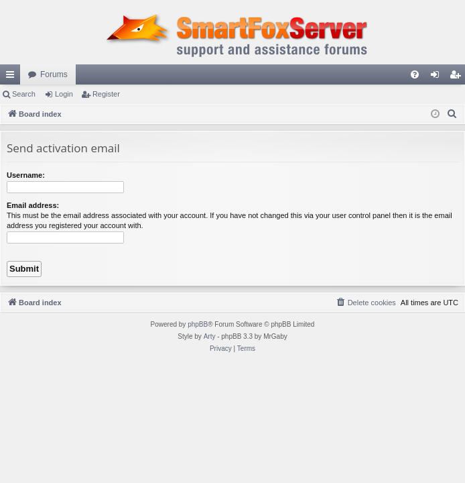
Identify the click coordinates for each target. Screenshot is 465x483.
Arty (210, 336)
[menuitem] (415, 74)
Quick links (12, 77)
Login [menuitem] (438, 77)
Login (64, 94)
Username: (26, 175)
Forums (54, 74)
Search (24, 94)
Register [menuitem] (458, 77)
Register (106, 94)
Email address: (33, 205)
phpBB (198, 324)
